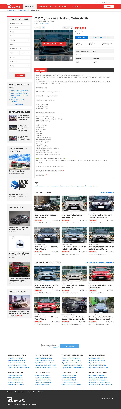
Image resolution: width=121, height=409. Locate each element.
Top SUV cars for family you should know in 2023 (19, 228)
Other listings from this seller (101, 37)
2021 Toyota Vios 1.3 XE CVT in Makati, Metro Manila (101, 248)
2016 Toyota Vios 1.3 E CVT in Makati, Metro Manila (46, 286)
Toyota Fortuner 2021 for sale (70, 382)
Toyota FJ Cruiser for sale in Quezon (45, 363)
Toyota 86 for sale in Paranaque (71, 358)
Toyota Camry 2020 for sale (42, 378)
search (20, 75)
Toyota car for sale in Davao (98, 372)
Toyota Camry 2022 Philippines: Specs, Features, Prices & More (23, 127)
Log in (96, 2)
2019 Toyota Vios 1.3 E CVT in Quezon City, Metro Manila (101, 318)
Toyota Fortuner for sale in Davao (98, 380)
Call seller (81, 37)
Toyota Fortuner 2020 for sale (43, 382)
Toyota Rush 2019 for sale (15, 375)
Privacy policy (31, 392)
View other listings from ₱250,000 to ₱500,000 (99, 262)
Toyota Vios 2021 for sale (69, 375)
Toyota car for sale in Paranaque (72, 355)
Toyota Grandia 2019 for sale (16, 384)
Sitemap (40, 392)
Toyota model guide (44, 6)
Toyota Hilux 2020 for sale (42, 375)
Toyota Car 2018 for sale (97, 355)
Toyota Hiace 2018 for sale (96, 358)
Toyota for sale (30, 6)
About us (9, 392)
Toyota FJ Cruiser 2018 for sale (97, 365)
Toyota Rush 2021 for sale (69, 378)
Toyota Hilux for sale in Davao (97, 375)
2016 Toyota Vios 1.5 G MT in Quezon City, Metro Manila (73, 318)
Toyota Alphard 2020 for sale (43, 380)
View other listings (107, 192)
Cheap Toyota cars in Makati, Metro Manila (72, 186)
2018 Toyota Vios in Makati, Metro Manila (100, 286)
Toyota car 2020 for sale (42, 372)
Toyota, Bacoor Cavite (17, 171)
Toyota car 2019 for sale (15, 372)
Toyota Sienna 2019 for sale (15, 382)
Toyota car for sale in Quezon (44, 355)
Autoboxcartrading (16, 194)
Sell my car (108, 6)
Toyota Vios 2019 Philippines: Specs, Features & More (24, 117)
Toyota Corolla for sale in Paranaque (72, 363)
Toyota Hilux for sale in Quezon (43, 358)
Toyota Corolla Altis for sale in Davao (99, 382)
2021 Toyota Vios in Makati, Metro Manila (46, 248)
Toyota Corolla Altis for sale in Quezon (45, 365)
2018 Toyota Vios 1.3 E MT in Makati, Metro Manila (100, 216)
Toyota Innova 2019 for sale (15, 380)
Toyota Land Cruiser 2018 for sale (98, 367)
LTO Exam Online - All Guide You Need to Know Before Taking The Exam (19, 254)
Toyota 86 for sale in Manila (15, 358)
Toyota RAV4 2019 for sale (15, 378)
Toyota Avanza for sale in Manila (17, 363)
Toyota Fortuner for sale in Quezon (44, 360)
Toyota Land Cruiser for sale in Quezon (46, 367)
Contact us (111, 2)
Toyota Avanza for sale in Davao (98, 378)
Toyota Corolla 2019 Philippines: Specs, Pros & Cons (24, 138)
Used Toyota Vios (52, 186)
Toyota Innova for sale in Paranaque (72, 360)
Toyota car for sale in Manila (17, 355)
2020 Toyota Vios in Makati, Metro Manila (46, 216)
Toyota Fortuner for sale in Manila (17, 365)
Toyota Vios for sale (23, 10)
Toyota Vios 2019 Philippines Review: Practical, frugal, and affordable (19, 312)
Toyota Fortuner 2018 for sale (97, 363)
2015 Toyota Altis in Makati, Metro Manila (73, 286)
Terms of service (19, 392)
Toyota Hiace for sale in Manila (16, 360)
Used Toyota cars (39, 186)
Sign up (103, 2)
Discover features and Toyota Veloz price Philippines (19, 280)
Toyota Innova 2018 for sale (97, 360)
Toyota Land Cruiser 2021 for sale (71, 384)
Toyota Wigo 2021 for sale (69, 380)
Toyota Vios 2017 (44, 23)
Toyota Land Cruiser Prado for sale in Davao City (101, 384)
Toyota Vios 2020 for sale (42, 384)
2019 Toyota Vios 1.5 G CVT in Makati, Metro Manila (74, 248)
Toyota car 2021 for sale (69, 372)
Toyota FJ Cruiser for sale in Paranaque (72, 367)
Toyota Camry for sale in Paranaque (72, 365)
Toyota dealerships (61, 6)
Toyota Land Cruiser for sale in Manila (18, 367)
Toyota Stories (76, 6)
